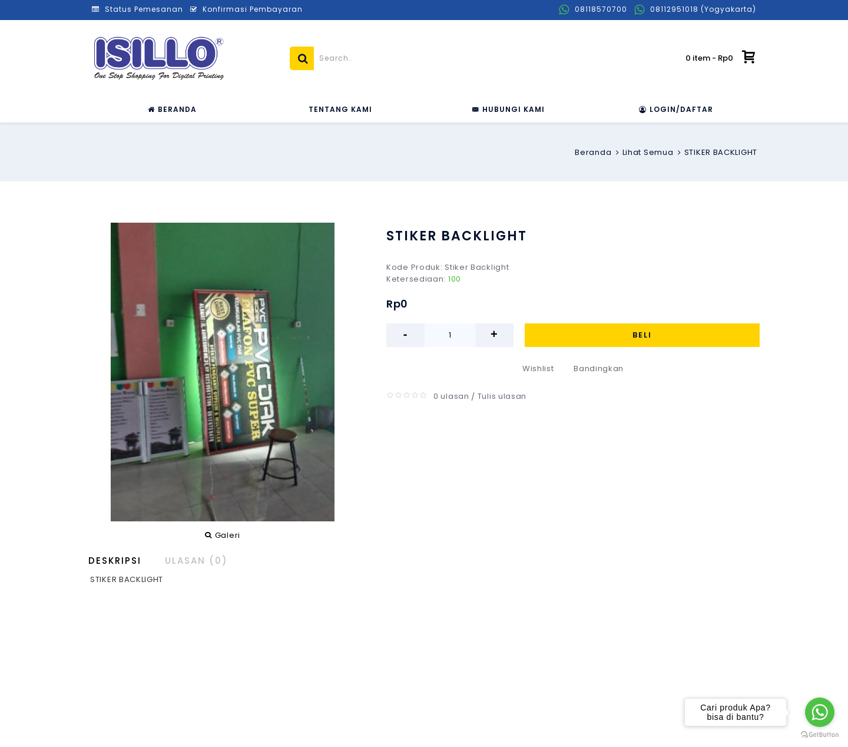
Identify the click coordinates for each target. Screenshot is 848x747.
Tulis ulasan (502, 396)
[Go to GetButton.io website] (820, 735)
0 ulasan (451, 396)
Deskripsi (114, 560)
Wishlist (538, 368)
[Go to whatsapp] (819, 712)
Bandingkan (599, 368)
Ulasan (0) (196, 560)
